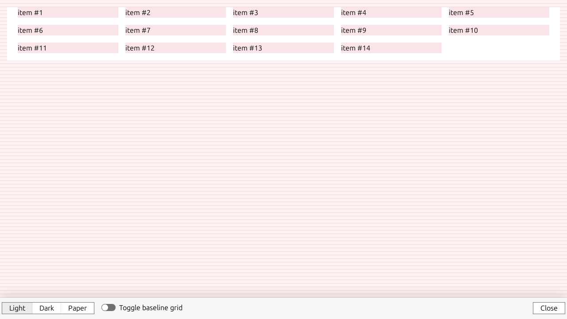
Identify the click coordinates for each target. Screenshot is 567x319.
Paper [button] (77, 308)
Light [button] (17, 308)
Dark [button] (46, 308)
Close (549, 308)
